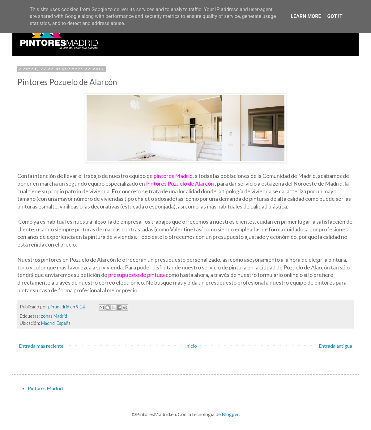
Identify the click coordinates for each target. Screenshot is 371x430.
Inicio (191, 346)
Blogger (230, 414)
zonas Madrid (54, 316)
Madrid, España (55, 323)
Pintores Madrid (45, 388)
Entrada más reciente (41, 346)
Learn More (306, 16)
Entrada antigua (335, 346)
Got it (334, 16)
